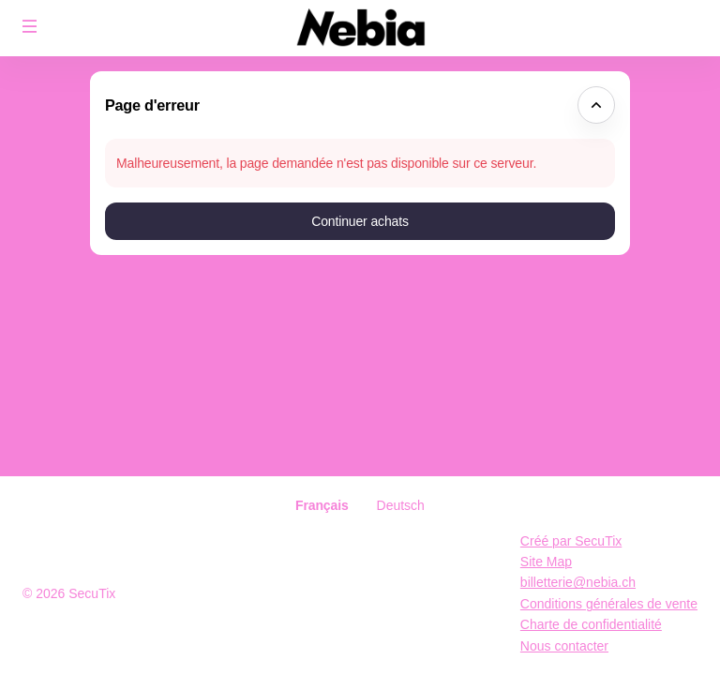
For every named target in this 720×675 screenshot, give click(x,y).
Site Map (546, 561)
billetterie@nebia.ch (578, 582)
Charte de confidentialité (591, 624)
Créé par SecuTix (571, 540)
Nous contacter (564, 645)
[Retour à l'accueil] (360, 28)
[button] (30, 26)
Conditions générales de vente (609, 603)
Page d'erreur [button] (152, 105)
